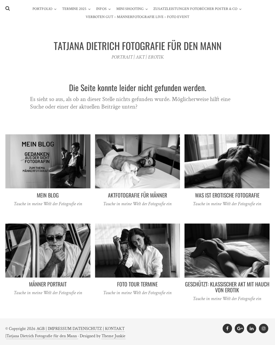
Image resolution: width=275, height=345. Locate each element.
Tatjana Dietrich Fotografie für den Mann (42, 336)
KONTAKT (115, 329)
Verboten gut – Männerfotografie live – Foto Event (137, 17)
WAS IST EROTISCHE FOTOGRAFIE (227, 195)
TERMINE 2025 (74, 8)
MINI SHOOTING (130, 8)
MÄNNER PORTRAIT (48, 284)
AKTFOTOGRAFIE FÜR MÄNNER (137, 195)
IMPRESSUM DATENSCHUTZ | (76, 329)
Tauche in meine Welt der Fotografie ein (48, 204)
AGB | (42, 329)
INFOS (101, 8)
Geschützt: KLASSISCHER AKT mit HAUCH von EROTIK (227, 287)
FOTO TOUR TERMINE (137, 284)
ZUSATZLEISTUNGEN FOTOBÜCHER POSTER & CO (195, 8)
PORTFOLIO (42, 8)
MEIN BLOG (48, 195)
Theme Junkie (113, 336)
